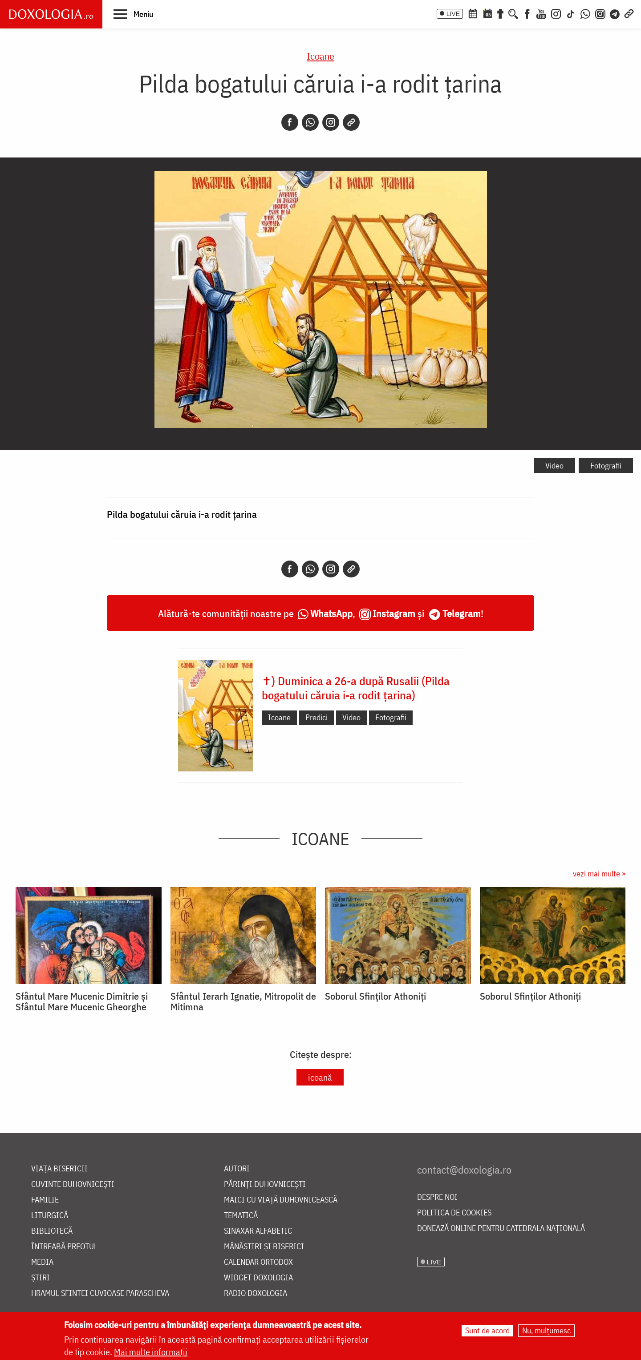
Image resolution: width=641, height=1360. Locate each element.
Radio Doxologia (255, 1293)
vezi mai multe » (599, 873)
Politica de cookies (454, 1213)
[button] (133, 14)
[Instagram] (556, 13)
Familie (45, 1200)
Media (42, 1262)
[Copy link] (351, 122)
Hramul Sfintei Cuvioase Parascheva (100, 1293)
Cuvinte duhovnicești (72, 1184)
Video (554, 465)
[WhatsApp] (585, 13)
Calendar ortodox (258, 1262)
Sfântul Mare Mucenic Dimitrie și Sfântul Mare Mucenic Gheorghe (82, 1001)
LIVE (453, 13)
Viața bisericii (59, 1169)
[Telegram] (615, 13)
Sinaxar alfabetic (258, 1231)
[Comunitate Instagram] (600, 13)
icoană (320, 1077)
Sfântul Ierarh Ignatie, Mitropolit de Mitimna (243, 1001)
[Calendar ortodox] (473, 13)
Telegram (461, 613)
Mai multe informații (150, 1352)
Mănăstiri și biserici (264, 1246)
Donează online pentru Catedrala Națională (501, 1228)
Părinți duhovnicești (265, 1184)
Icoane (320, 55)
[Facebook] (527, 13)
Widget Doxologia (258, 1278)
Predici (316, 717)
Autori (237, 1169)
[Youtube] (541, 13)
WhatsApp (331, 613)
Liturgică (49, 1215)
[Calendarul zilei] (487, 13)
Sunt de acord (487, 1330)
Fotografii (605, 465)
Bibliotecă (52, 1231)
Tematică (241, 1215)
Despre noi (437, 1197)
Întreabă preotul (64, 1246)
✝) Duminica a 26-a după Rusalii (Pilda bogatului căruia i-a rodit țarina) (356, 688)
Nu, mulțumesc (546, 1330)
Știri (40, 1278)
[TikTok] (570, 13)
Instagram (394, 613)
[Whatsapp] (310, 122)
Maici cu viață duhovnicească (280, 1200)
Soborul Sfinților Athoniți (375, 996)
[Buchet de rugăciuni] (500, 13)
